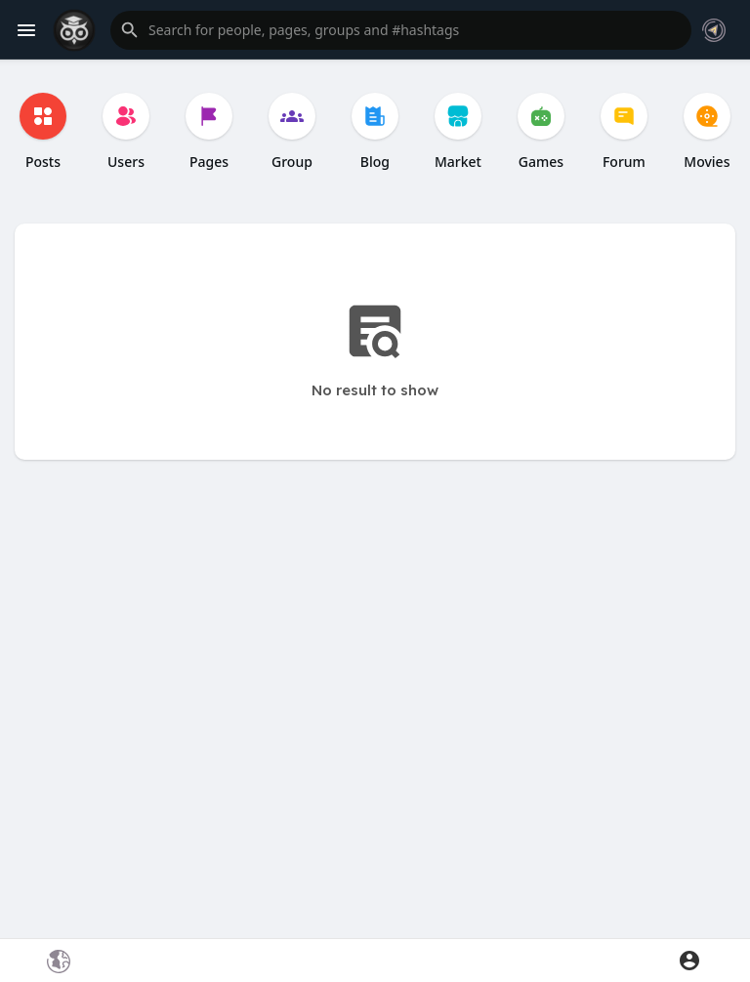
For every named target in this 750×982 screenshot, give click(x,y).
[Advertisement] (375, 713)
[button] (400, 30)
